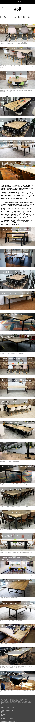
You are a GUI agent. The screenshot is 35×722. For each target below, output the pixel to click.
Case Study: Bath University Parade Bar (10, 701)
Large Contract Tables (17, 700)
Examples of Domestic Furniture (8, 702)
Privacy (7, 704)
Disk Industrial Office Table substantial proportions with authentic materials (17, 90)
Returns (16, 704)
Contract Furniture (14, 699)
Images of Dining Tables (26, 701)
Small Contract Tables (6, 700)
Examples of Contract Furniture (24, 702)
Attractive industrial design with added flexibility (17, 42)
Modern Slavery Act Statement (26, 704)
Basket (2, 7)
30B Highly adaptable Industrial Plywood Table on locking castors (17, 66)
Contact (2, 6)
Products (13, 6)
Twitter (13, 703)
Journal (27, 6)
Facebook (9, 703)
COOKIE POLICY (5, 699)
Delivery (12, 704)
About (7, 6)
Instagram (3, 703)
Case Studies (20, 6)
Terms (2, 704)
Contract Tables (23, 699)
